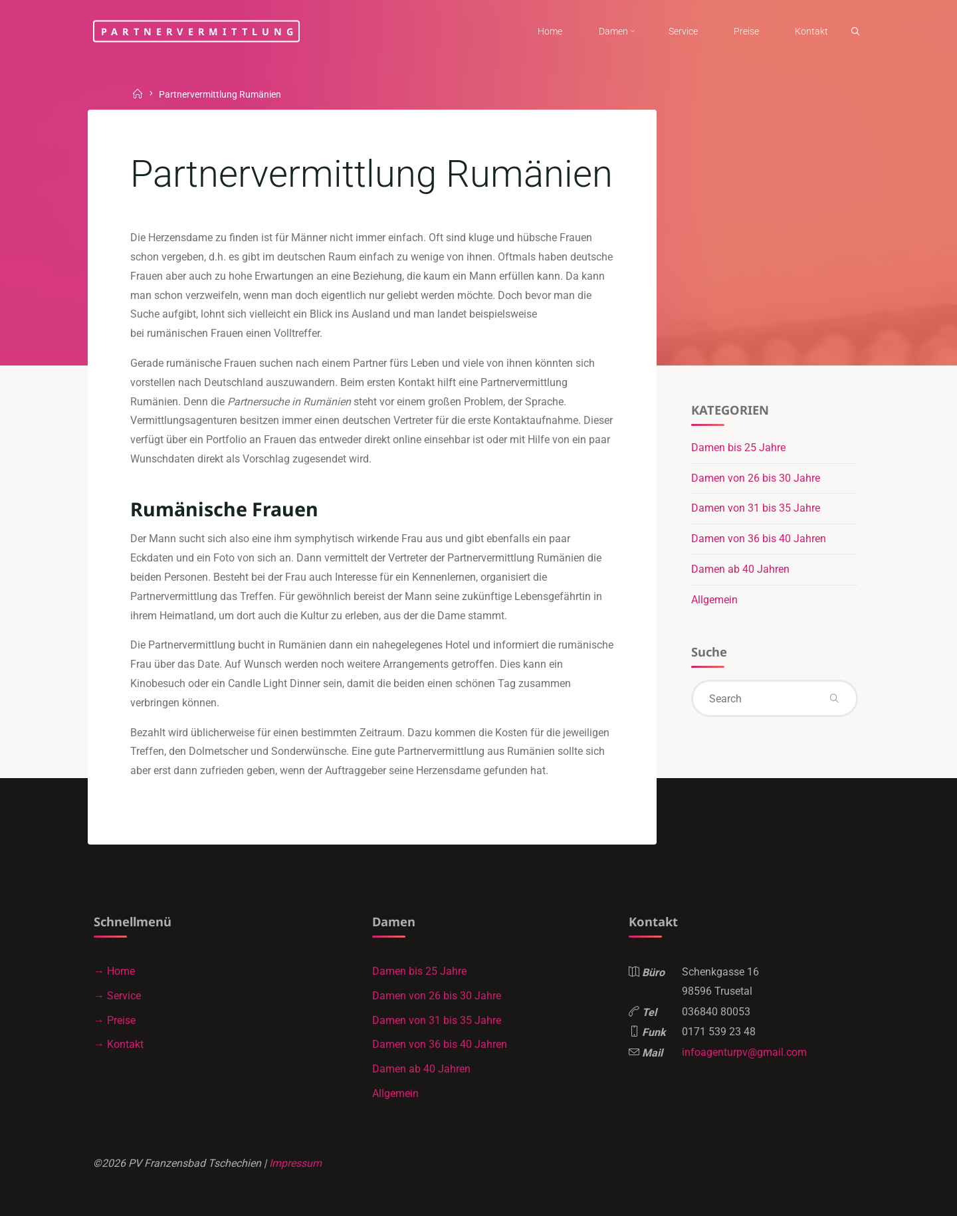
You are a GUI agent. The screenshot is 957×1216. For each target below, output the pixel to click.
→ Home (114, 971)
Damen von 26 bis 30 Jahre (755, 478)
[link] (855, 32)
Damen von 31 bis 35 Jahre (755, 508)
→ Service (117, 995)
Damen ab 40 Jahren (740, 569)
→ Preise (115, 1020)
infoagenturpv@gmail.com (744, 1052)
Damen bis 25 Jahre (738, 447)
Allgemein (714, 599)
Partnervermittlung (199, 31)
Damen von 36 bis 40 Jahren (758, 538)
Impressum (295, 1163)
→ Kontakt (119, 1044)
